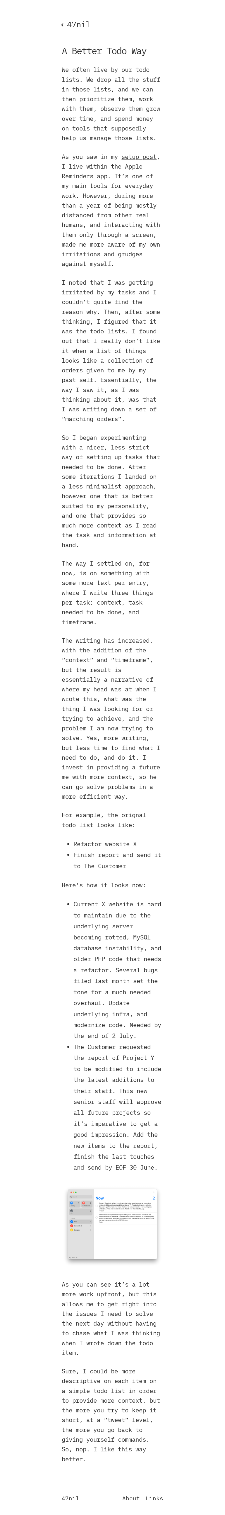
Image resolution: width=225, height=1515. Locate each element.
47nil (70, 1498)
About (131, 1498)
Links (154, 1498)
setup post (139, 157)
